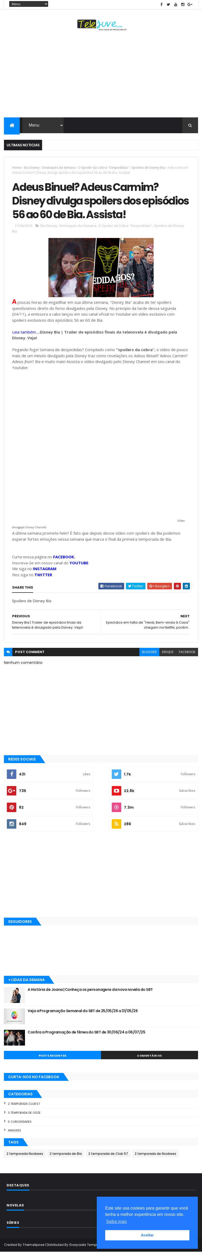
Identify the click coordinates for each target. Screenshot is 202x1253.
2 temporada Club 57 (24, 1105)
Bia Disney (31, 167)
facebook (187, 653)
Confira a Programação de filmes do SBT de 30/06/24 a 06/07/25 (86, 1033)
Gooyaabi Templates (87, 1246)
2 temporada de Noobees (155, 1154)
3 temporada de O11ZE (24, 1114)
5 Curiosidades (20, 1123)
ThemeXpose (33, 1246)
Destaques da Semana (58, 167)
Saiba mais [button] (116, 1221)
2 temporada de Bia (66, 1154)
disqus (168, 653)
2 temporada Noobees (25, 1154)
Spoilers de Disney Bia (148, 167)
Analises (14, 1131)
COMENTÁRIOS (149, 1057)
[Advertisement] (101, 75)
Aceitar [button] (147, 1235)
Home (16, 167)
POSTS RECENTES (53, 1057)
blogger (149, 653)
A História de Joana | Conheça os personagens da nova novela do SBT (90, 990)
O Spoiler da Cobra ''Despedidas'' (103, 167)
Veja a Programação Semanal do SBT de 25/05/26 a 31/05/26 (83, 1012)
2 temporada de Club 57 (108, 1154)
